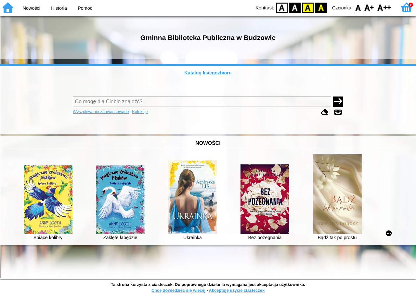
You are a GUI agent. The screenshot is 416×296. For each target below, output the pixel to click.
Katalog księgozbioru (208, 72)
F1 (369, 7)
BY (321, 7)
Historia (59, 8)
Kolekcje (140, 111)
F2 (384, 7)
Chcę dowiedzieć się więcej (178, 290)
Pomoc (85, 8)
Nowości (31, 8)
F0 (358, 7)
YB (308, 7)
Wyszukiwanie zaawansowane (101, 111)
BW (295, 7)
